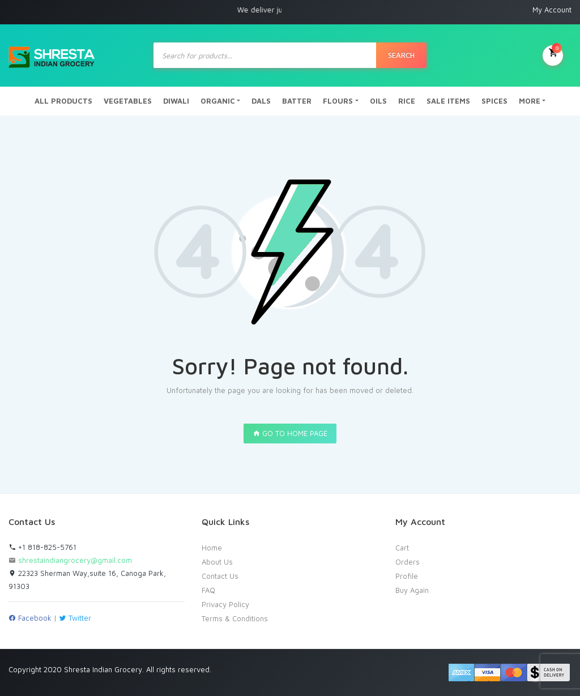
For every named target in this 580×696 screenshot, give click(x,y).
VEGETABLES (128, 100)
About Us (217, 561)
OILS (378, 100)
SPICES (494, 100)
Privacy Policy (225, 604)
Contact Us (220, 575)
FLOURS (338, 100)
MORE (529, 100)
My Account (552, 9)
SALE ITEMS (448, 100)
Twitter (75, 617)
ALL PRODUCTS (63, 100)
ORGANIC (218, 100)
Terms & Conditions (235, 618)
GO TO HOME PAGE (290, 433)
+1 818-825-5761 (42, 547)
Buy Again (412, 590)
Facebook (30, 617)
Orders (407, 561)
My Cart (553, 54)
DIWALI (176, 100)
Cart (402, 547)
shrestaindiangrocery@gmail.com (75, 560)
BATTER (297, 100)
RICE (406, 100)
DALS (261, 100)
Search (401, 54)
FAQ (208, 590)
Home (212, 547)
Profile (406, 575)
